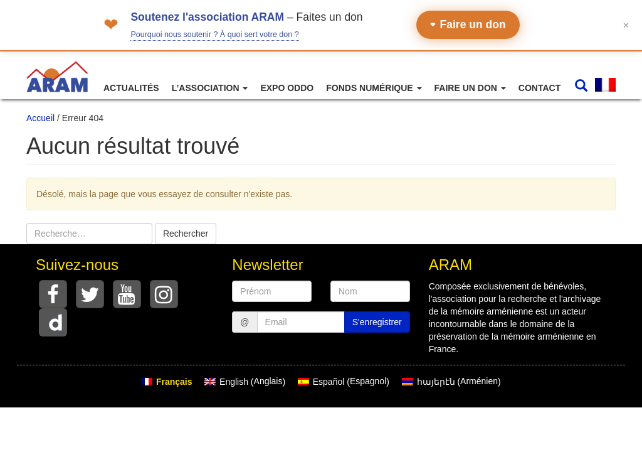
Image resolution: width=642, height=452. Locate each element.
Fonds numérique (373, 88)
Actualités (131, 88)
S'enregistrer (377, 322)
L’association (210, 88)
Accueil (40, 118)
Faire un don (468, 24)
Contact (539, 88)
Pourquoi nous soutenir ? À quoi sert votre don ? (214, 34)
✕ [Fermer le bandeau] (626, 25)
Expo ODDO (286, 88)
